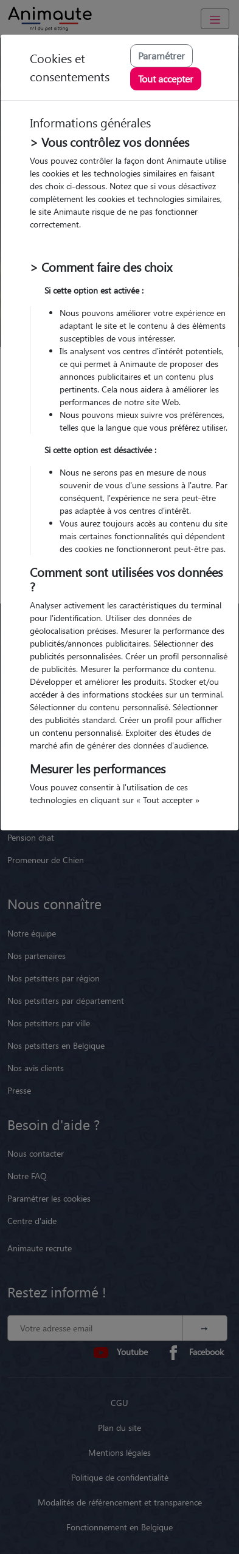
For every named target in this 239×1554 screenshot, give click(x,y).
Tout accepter (165, 78)
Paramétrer (161, 55)
